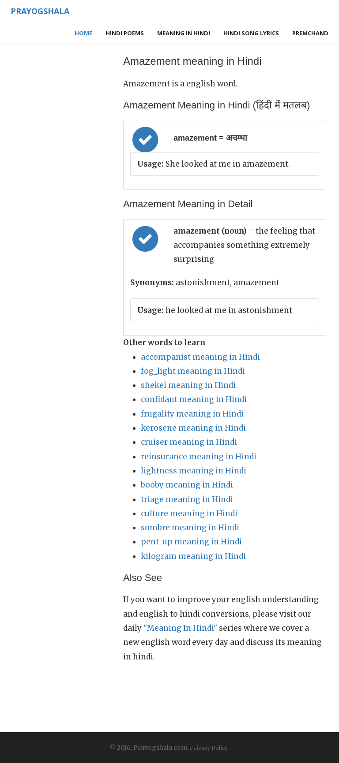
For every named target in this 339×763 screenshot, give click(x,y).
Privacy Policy (209, 747)
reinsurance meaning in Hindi (198, 457)
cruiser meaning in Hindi (189, 442)
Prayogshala (40, 11)
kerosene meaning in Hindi (193, 428)
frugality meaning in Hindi (192, 414)
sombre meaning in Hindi (190, 527)
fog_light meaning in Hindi (193, 371)
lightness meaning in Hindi (193, 471)
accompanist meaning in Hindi (200, 357)
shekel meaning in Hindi (188, 385)
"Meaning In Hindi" (180, 628)
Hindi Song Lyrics (251, 33)
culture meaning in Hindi (189, 513)
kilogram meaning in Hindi (193, 556)
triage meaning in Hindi (187, 499)
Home (83, 33)
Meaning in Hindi (183, 33)
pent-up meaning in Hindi (191, 542)
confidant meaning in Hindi (194, 399)
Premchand (310, 33)
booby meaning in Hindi (187, 485)
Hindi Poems (124, 33)
